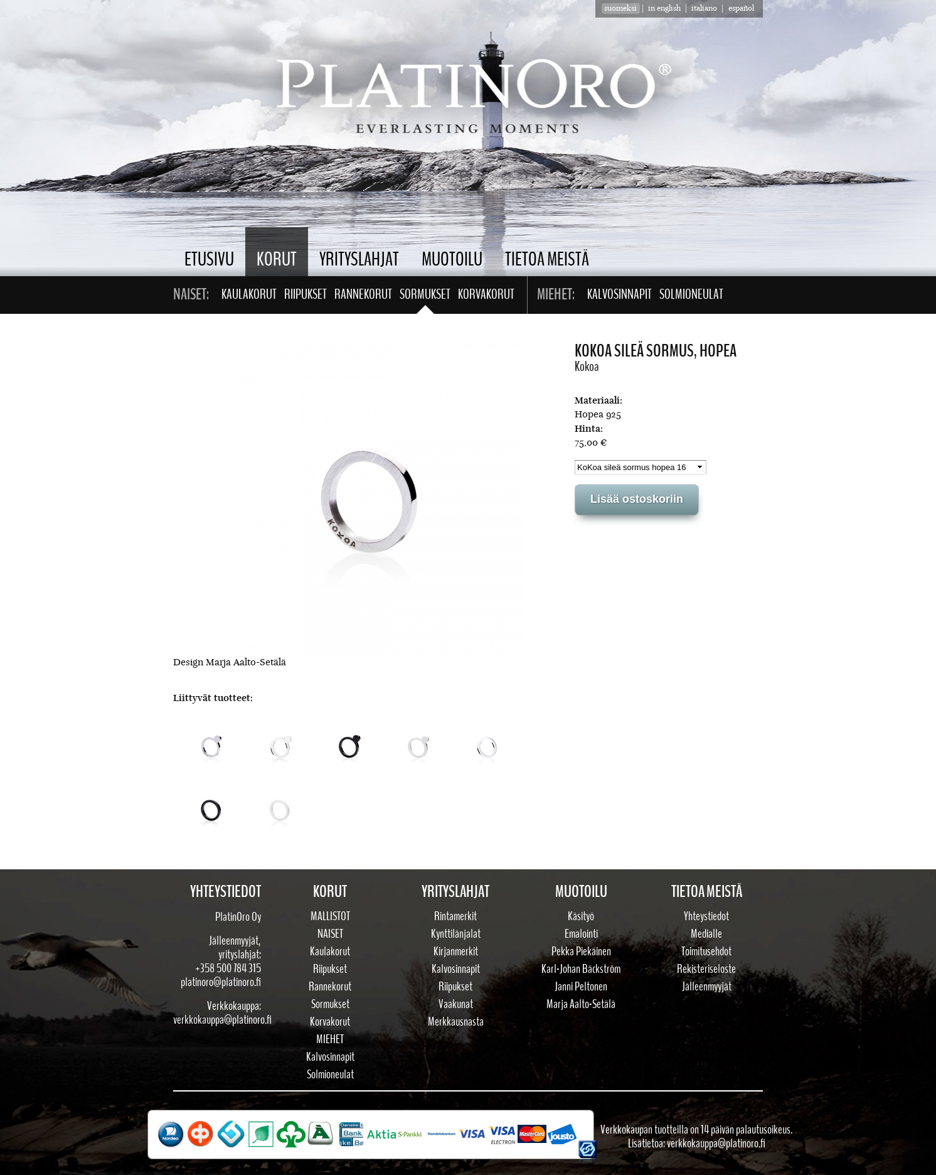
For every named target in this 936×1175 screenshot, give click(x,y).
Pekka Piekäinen (581, 951)
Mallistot (330, 916)
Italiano (704, 8)
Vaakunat (456, 1004)
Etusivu (209, 259)
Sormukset (425, 294)
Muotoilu (452, 259)
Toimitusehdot (706, 951)
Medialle (706, 934)
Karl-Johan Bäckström (580, 969)
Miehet (330, 1039)
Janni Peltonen (581, 986)
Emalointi (581, 934)
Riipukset (305, 294)
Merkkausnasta (456, 1022)
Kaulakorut (249, 294)
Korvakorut (486, 294)
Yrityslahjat (359, 259)
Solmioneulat (691, 294)
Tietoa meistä (547, 259)
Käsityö (581, 916)
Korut (277, 259)
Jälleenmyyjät (706, 986)
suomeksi (620, 8)
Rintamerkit (455, 916)
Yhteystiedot (706, 916)
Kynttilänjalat (456, 934)
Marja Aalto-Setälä (580, 1004)
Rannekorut (363, 294)
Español (741, 8)
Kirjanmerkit (455, 951)
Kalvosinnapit (619, 294)
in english (664, 8)
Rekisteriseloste (706, 969)
